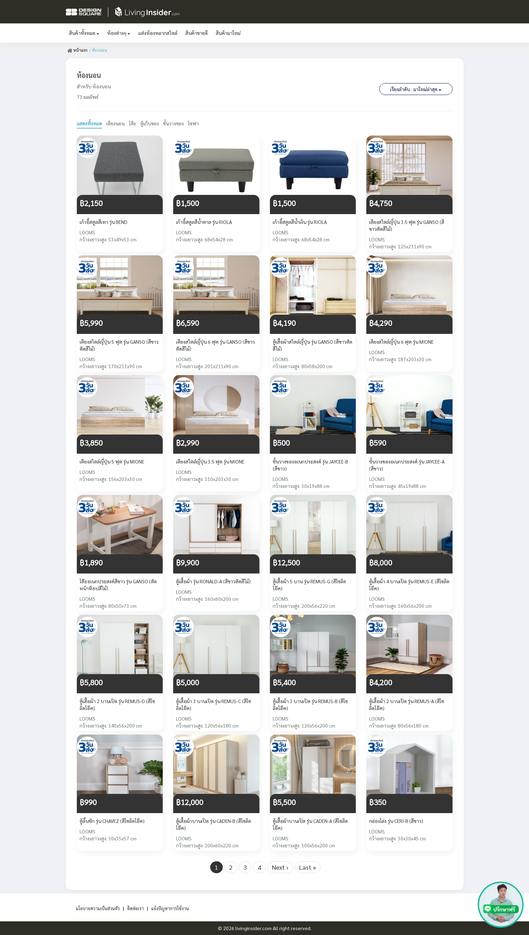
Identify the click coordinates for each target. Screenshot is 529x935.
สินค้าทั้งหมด (84, 33)
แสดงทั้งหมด (89, 123)
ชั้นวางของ (174, 123)
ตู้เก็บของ (150, 123)
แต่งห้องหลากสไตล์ (157, 33)
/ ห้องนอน (98, 50)
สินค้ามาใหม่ (228, 33)
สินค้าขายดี (196, 33)
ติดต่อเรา (136, 908)
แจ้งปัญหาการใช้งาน (173, 908)
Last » (307, 867)
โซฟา (195, 123)
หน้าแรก (77, 50)
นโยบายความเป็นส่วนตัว (95, 908)
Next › (280, 867)
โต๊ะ (133, 123)
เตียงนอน (115, 123)
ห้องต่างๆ (118, 33)
